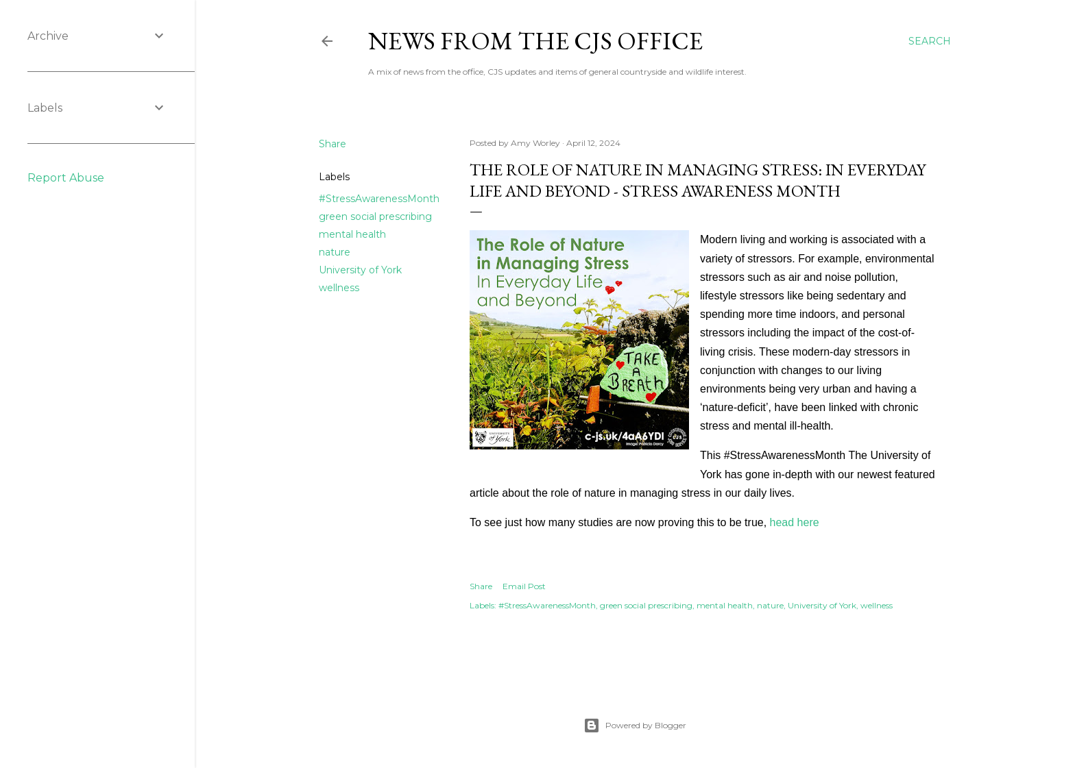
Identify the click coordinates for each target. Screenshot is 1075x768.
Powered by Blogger (634, 725)
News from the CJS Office (535, 41)
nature (334, 252)
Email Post (524, 586)
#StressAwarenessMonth (379, 199)
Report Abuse (65, 177)
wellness (339, 288)
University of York (360, 270)
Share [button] (332, 144)
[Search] (929, 41)
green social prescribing (375, 216)
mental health (352, 234)
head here (794, 522)
